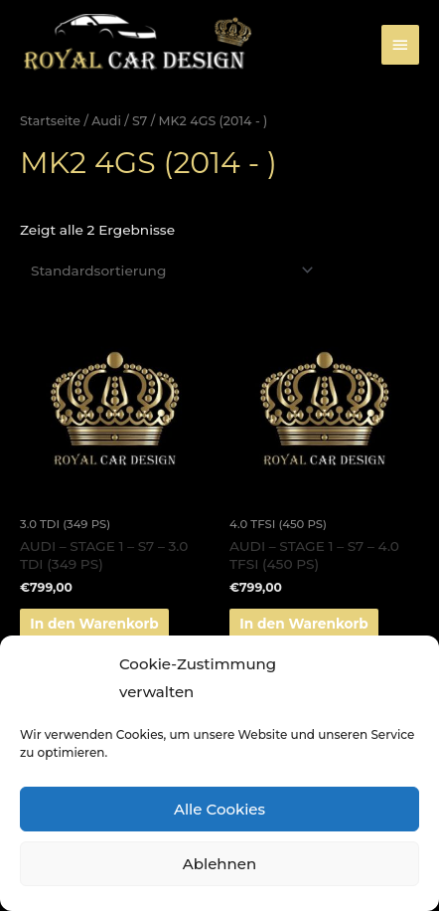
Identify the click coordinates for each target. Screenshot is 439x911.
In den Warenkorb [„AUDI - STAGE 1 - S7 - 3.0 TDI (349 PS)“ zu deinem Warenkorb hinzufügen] (94, 624)
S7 (139, 120)
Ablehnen (219, 863)
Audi (106, 120)
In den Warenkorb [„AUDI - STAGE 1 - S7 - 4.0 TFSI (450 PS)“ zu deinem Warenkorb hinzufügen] (303, 624)
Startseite (50, 120)
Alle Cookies (219, 809)
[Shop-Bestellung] (169, 270)
